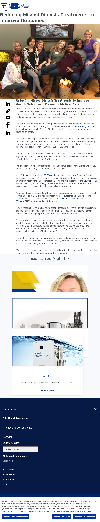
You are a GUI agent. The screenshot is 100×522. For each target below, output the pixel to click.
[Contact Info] (15, 456)
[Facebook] (10, 474)
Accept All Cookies (62, 517)
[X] (6, 484)
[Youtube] (10, 479)
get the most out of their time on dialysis (49, 141)
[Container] (14, 6)
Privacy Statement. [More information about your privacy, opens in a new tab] (83, 511)
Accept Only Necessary (85, 517)
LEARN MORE (47, 391)
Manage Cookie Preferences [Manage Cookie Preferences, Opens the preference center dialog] (16, 517)
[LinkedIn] (10, 469)
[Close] (96, 501)
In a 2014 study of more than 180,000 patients (37, 175)
